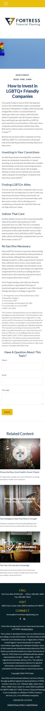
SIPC (31, 684)
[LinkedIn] (24, 618)
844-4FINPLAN (16, 594)
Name (4, 360)
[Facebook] (20, 618)
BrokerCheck (27, 629)
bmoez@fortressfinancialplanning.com (23, 614)
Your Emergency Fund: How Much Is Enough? (18, 518)
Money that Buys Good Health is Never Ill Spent (19, 472)
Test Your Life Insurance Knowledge (14, 565)
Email (4, 375)
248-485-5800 (38, 594)
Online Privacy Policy (16, 705)
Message (5, 390)
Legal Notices (32, 705)
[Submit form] (7, 412)
